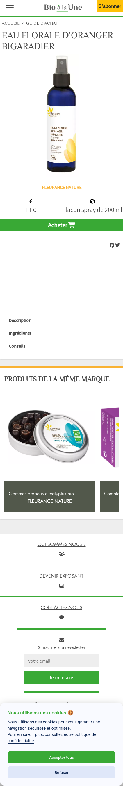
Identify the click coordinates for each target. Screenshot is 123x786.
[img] (112, 245)
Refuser (62, 772)
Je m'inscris (61, 677)
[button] (8, 7)
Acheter (61, 225)
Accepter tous (61, 757)
